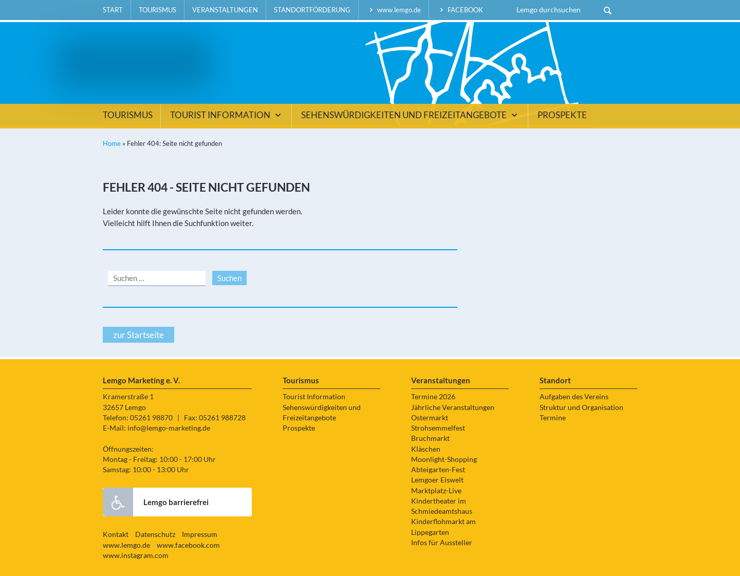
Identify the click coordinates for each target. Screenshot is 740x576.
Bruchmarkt (430, 438)
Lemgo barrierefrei (156, 502)
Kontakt (115, 534)
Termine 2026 (433, 397)
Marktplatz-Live (436, 491)
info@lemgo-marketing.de (168, 428)
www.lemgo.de (393, 10)
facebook (460, 10)
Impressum (199, 534)
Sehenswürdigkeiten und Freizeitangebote (410, 115)
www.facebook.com (188, 545)
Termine (553, 418)
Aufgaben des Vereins (574, 397)
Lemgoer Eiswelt (437, 480)
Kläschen (425, 449)
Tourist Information (227, 115)
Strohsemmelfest (438, 428)
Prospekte (562, 115)
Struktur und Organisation (581, 407)
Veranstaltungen (225, 10)
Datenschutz (155, 534)
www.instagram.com (136, 555)
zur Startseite (138, 334)
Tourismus (157, 10)
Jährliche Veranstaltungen (452, 407)
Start (113, 10)
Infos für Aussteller (441, 542)
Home (112, 143)
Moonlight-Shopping (444, 459)
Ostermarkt (429, 418)
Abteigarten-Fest (438, 470)
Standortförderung (312, 10)
